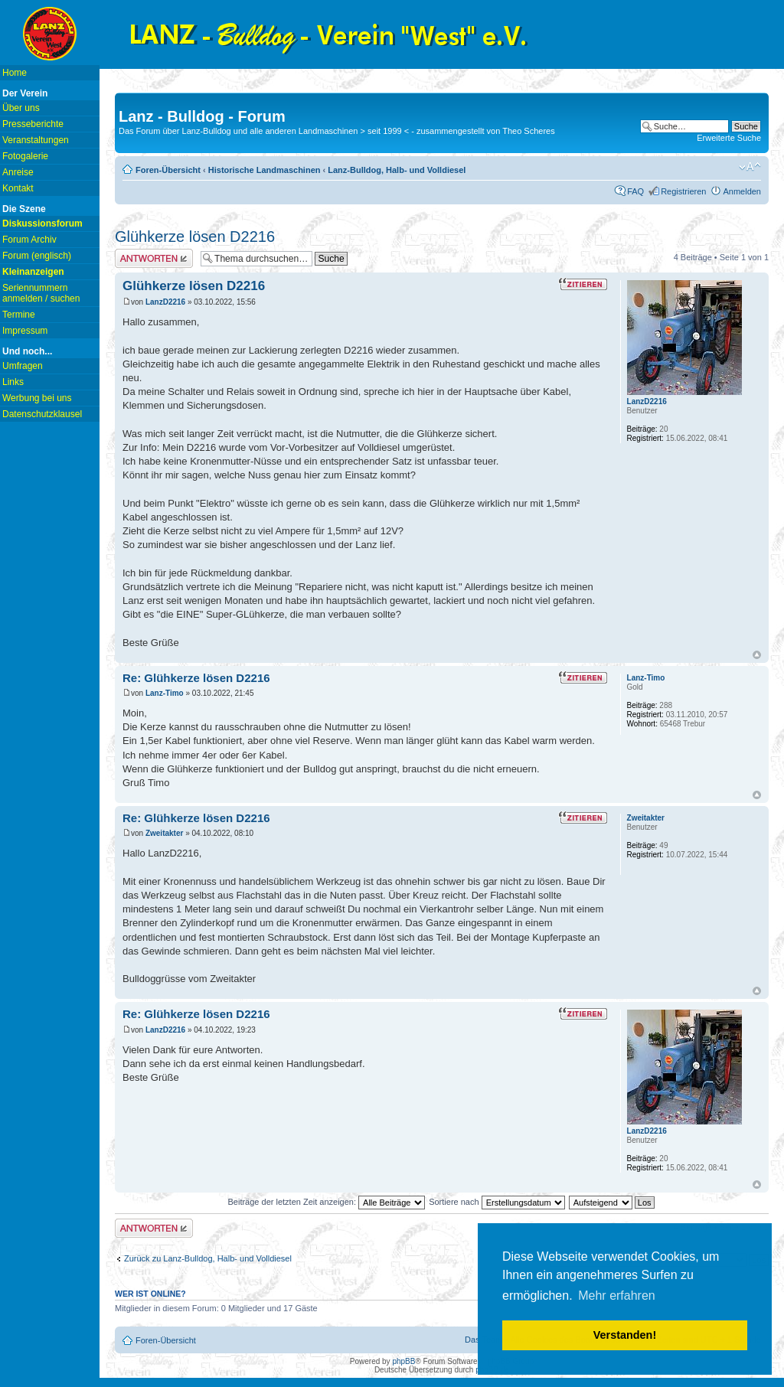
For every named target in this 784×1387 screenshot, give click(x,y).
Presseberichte (33, 124)
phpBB (403, 1361)
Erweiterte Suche (729, 137)
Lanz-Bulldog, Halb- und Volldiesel (397, 170)
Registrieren (683, 191)
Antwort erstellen (154, 258)
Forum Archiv (29, 239)
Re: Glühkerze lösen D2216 (196, 677)
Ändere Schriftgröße (750, 167)
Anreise (18, 172)
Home (14, 72)
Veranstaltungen (35, 140)
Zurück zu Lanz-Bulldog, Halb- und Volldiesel (208, 1258)
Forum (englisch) (36, 255)
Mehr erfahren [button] (616, 1295)
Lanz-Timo (164, 693)
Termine (18, 314)
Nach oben (757, 655)
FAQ (635, 191)
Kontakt (18, 188)
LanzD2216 (165, 302)
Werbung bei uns (37, 398)
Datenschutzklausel (42, 414)
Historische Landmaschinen (264, 170)
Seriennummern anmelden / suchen (41, 293)
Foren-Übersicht (168, 170)
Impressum (24, 330)
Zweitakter (164, 833)
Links (13, 382)
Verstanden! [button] (624, 1335)
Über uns (21, 108)
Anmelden (742, 191)
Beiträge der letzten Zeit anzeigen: (326, 1201)
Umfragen (22, 366)
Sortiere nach (496, 1201)
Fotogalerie (25, 156)
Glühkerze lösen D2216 (195, 236)
